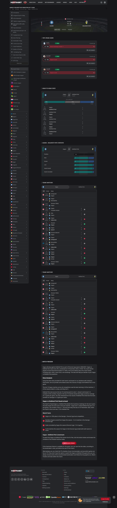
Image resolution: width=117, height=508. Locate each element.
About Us (66, 479)
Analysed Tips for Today (18, 15)
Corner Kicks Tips (16, 58)
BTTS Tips (14, 60)
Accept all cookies (105, 499)
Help (75, 2)
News (70, 2)
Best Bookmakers (49, 2)
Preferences (105, 501)
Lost (45, 164)
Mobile (65, 2)
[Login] (104, 2)
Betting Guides (46, 487)
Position (46, 154)
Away (52, 191)
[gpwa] (30, 497)
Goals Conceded (48, 172)
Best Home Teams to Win (18, 55)
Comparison (45, 479)
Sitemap (66, 487)
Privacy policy (67, 485)
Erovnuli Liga (23, 9)
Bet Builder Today (16, 41)
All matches (15, 12)
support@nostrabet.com (91, 482)
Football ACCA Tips (16, 35)
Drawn (46, 161)
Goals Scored (47, 168)
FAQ (65, 474)
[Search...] (101, 2)
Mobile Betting (46, 483)
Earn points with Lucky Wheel (18, 24)
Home (47, 191)
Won (45, 157)
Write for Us (67, 481)
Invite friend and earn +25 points (18, 31)
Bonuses (40, 2)
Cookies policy (88, 501)
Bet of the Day (15, 38)
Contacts (66, 476)
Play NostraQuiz (16, 28)
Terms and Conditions (70, 483)
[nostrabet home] (16, 471)
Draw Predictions (16, 46)
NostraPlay (82, 2)
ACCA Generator (16, 18)
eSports (44, 485)
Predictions (32, 2)
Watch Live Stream (69, 443)
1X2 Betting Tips (16, 52)
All (43, 191)
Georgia (17, 9)
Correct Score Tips (16, 43)
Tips (13, 9)
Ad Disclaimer (67, 490)
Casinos (58, 2)
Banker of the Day (16, 49)
